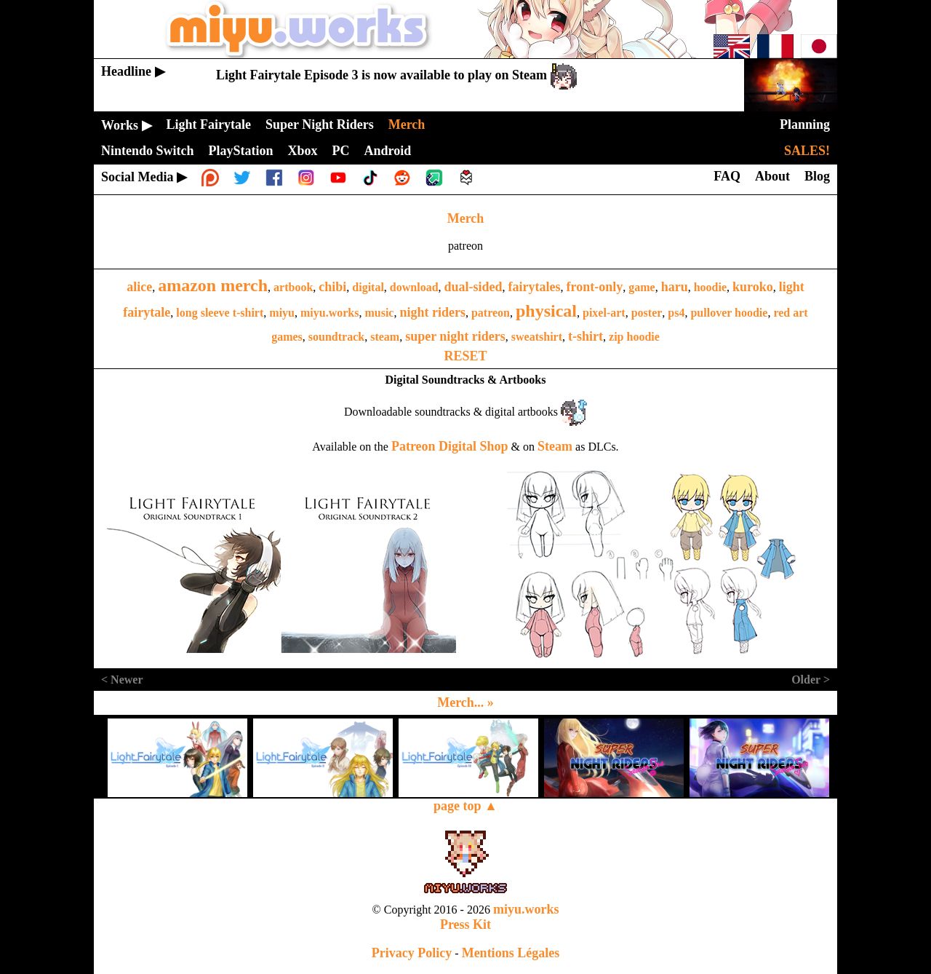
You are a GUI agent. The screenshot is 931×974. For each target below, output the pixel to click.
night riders (432, 312)
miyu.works (329, 312)
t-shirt (585, 336)
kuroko (752, 287)
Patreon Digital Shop (449, 446)
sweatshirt (536, 336)
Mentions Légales (511, 953)
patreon (490, 312)
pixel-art (604, 312)
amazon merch (213, 285)
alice (139, 287)
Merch (465, 218)
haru (674, 287)
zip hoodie (634, 336)
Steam (555, 446)
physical (546, 310)
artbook (293, 287)
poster (647, 312)
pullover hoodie (728, 312)
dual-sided (473, 287)
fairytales (534, 287)
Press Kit (465, 924)
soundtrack (336, 336)
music (378, 312)
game (641, 287)
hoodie (710, 287)
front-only (595, 287)
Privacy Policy (412, 953)
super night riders (455, 336)
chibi (332, 287)
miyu (282, 312)
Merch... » (465, 702)
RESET (465, 356)
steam (384, 336)
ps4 (676, 312)
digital (368, 287)
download (414, 287)
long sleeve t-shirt (219, 312)
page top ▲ (465, 806)
